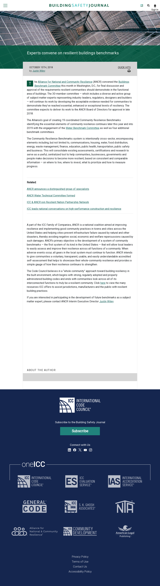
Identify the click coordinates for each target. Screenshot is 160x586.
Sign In (155, 5)
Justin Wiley (38, 71)
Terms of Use (80, 561)
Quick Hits (124, 67)
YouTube (85, 450)
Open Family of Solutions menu (141, 5)
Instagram (91, 450)
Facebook (75, 450)
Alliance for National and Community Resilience (65, 81)
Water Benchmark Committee (82, 128)
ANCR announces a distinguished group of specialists (58, 189)
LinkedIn (69, 450)
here (103, 282)
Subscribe (80, 431)
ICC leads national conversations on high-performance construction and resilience (74, 208)
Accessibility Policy (80, 571)
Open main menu (5, 5)
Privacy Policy (80, 556)
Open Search (148, 5)
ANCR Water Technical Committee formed (51, 195)
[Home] (79, 5)
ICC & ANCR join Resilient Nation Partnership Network (58, 202)
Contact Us (80, 566)
